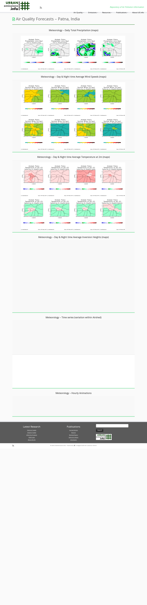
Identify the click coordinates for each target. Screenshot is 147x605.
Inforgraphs (73, 440)
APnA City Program (31, 435)
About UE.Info (138, 12)
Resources (107, 12)
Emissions (93, 12)
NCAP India (32, 437)
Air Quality (79, 12)
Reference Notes (73, 437)
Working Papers (73, 435)
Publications (122, 12)
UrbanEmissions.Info (60, 445)
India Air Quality (31, 432)
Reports (73, 432)
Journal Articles (73, 430)
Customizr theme (92, 445)
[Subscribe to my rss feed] (41, 7)
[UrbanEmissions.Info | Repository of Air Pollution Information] (17, 6)
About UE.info (32, 440)
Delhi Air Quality (31, 430)
